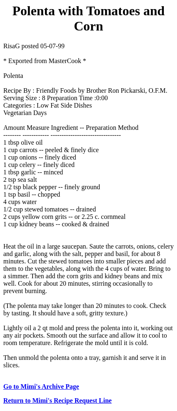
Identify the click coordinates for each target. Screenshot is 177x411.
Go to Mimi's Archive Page (41, 386)
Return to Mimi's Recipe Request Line (57, 400)
